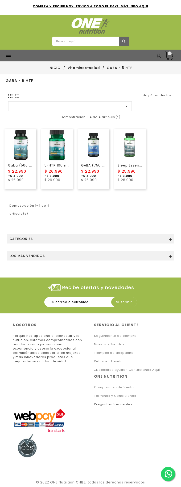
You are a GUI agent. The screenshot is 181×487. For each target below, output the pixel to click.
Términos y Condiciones (115, 395)
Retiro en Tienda (108, 361)
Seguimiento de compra (115, 335)
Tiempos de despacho (114, 352)
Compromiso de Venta (114, 387)
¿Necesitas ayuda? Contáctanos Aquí (127, 369)
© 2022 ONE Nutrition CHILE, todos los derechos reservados (90, 482)
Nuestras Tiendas (109, 344)
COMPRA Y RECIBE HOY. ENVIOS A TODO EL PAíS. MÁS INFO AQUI (90, 6)
